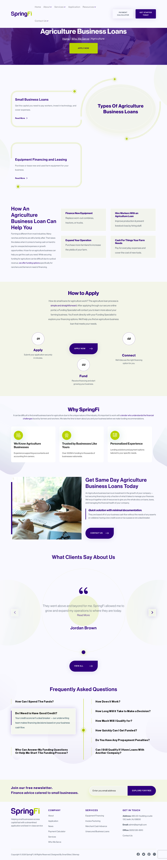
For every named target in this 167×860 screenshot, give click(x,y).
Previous (14, 626)
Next (152, 626)
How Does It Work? (108, 715)
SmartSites (66, 854)
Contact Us (99, 547)
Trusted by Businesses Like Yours (79, 459)
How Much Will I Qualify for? (114, 734)
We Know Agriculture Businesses (27, 459)
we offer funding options (29, 276)
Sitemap (75, 854)
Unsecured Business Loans (97, 831)
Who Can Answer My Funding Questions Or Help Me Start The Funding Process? (41, 765)
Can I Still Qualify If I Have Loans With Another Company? (120, 765)
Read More (21, 132)
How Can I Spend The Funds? (34, 715)
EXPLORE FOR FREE (141, 791)
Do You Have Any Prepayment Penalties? (123, 753)
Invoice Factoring (92, 821)
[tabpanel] (33, 458)
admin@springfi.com (138, 825)
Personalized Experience (126, 457)
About (51, 816)
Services (52, 837)
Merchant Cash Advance (96, 826)
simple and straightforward (64, 319)
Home (66, 52)
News (50, 826)
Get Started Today (146, 14)
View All (83, 680)
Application (53, 821)
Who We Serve (80, 52)
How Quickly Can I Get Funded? (116, 744)
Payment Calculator (123, 14)
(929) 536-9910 (136, 830)
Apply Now (83, 62)
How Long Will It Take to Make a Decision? (123, 725)
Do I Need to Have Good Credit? (36, 727)
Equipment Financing (94, 816)
